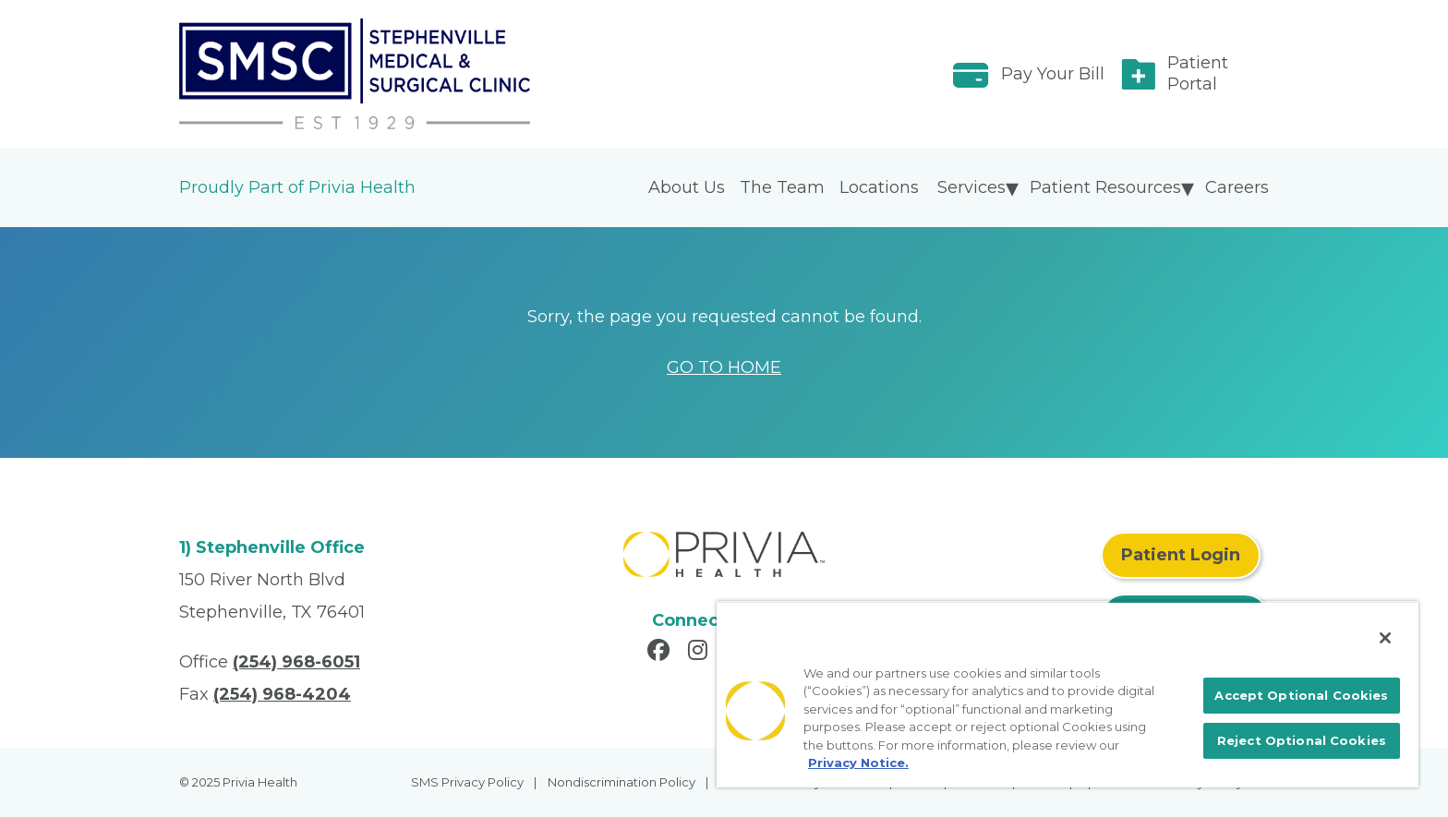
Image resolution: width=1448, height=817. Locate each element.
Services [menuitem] (971, 187)
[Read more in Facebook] (661, 653)
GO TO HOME (724, 367)
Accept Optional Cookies (1301, 695)
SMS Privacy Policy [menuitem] (467, 782)
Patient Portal (1197, 73)
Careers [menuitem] (1237, 187)
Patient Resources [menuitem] (1105, 187)
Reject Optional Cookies (1301, 740)
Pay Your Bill (1052, 74)
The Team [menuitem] (782, 187)
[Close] (1385, 638)
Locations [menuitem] (879, 187)
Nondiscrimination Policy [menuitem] (621, 782)
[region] (1067, 694)
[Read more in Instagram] (700, 653)
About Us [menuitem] (686, 187)
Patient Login (1180, 555)
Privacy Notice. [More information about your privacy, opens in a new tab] (858, 762)
